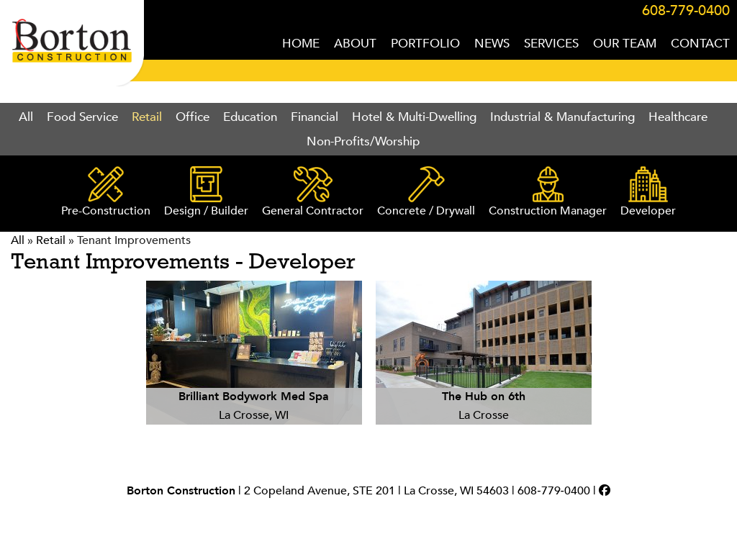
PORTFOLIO (425, 43)
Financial (314, 117)
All (26, 117)
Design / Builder (206, 192)
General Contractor (312, 192)
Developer (648, 192)
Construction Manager (548, 192)
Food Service (82, 117)
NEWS (492, 43)
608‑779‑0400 (553, 491)
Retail (147, 117)
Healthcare (677, 117)
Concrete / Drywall (426, 192)
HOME (301, 43)
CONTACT (700, 43)
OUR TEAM (624, 43)
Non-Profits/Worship (363, 141)
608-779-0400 (686, 10)
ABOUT (355, 43)
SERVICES (551, 43)
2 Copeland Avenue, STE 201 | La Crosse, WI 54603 (376, 491)
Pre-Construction (105, 192)
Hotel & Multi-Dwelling (414, 117)
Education (250, 117)
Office (192, 117)
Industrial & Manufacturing (562, 117)
